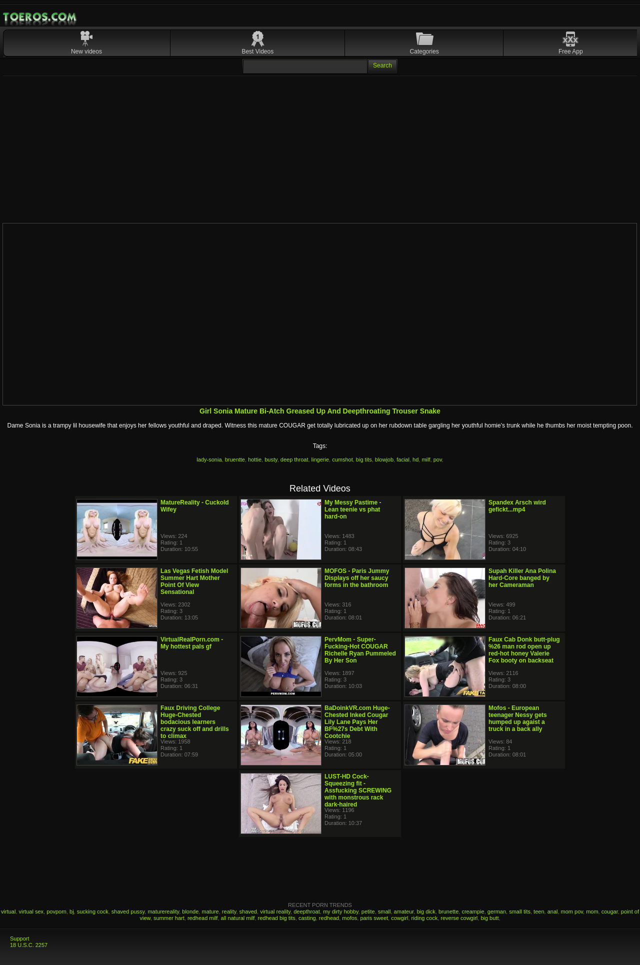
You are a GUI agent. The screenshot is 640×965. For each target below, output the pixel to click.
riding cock (425, 918)
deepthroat (307, 911)
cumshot (342, 459)
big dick (425, 911)
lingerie (320, 459)
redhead (329, 918)
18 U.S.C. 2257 (29, 945)
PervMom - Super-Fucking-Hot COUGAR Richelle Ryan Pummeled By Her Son (360, 650)
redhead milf (203, 918)
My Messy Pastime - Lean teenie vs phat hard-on (352, 509)
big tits (364, 459)
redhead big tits (277, 918)
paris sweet (374, 918)
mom (592, 911)
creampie (473, 911)
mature (210, 911)
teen (539, 911)
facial (403, 459)
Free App (570, 51)
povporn (56, 911)
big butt (489, 918)
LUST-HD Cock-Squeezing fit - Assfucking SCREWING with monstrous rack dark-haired (358, 790)
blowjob (384, 459)
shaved (248, 911)
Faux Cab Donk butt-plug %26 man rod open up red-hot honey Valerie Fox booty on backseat (524, 650)
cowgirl (399, 918)
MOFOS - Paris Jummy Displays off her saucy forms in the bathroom (356, 578)
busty (270, 459)
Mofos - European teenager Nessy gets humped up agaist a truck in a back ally (517, 718)
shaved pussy (128, 911)
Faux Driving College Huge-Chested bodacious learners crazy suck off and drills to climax (194, 722)
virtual (8, 911)
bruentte (235, 459)
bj (72, 911)
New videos (86, 51)
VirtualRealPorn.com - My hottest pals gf (191, 643)
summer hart (169, 918)
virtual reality (275, 911)
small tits (519, 911)
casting (307, 918)
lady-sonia (209, 459)
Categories (424, 51)
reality (229, 911)
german (497, 911)
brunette (448, 911)
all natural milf (238, 918)
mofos (349, 918)
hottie (255, 459)
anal (553, 911)
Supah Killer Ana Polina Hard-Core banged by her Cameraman (522, 578)
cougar (610, 911)
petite (368, 911)
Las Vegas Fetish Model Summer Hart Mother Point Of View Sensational (194, 582)
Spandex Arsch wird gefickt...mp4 (517, 506)
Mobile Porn (40, 17)
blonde (190, 911)
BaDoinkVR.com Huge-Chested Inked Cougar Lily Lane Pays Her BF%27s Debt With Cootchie (357, 722)
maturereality (163, 911)
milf (426, 459)
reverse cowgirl (459, 918)
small (384, 911)
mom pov (572, 911)
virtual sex (31, 911)
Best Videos (258, 51)
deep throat (294, 459)
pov (438, 459)
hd (415, 459)
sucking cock (92, 911)
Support (20, 939)
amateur (404, 911)
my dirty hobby (340, 911)
